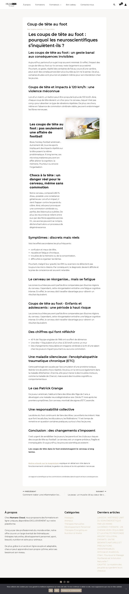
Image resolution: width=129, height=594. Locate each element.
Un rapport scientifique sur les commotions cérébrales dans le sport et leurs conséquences (63, 477)
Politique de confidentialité (71, 590)
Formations (38, 5)
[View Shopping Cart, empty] (120, 5)
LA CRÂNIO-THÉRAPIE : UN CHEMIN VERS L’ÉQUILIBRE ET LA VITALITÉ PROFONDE (110, 530)
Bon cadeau (66, 5)
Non (56, 590)
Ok (51, 590)
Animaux (68, 521)
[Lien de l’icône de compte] (126, 5)
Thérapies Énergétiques (75, 530)
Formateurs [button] (52, 4)
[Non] (126, 589)
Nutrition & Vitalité (73, 533)
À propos (26, 5)
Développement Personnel (77, 527)
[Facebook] (61, 582)
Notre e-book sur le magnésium (43, 463)
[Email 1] (68, 582)
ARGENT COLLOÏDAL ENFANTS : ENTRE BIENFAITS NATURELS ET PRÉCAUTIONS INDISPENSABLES (109, 542)
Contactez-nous (80, 5)
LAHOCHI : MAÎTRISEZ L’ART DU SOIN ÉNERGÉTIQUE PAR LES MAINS (110, 521)
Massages (68, 518)
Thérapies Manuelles (74, 524)
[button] (57, 4)
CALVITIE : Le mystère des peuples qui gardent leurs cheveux (109, 567)
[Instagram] (64, 582)
